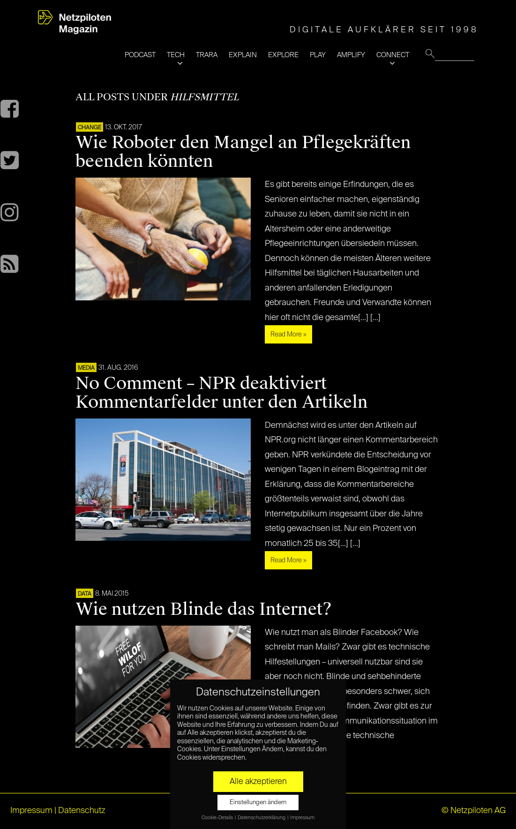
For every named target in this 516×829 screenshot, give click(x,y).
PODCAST (140, 55)
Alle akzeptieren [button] (258, 781)
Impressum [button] (302, 817)
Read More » (288, 334)
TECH (176, 55)
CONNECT (392, 55)
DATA (84, 594)
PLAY (318, 55)
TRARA (206, 55)
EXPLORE (283, 55)
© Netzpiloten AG (473, 811)
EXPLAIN (243, 55)
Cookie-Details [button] (218, 817)
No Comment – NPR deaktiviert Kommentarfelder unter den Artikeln (221, 393)
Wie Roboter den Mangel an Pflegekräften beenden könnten (243, 152)
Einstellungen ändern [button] (258, 802)
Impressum (31, 811)
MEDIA (86, 368)
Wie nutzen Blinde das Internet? (203, 609)
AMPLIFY (351, 55)
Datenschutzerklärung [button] (262, 817)
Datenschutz (81, 811)
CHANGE (89, 128)
